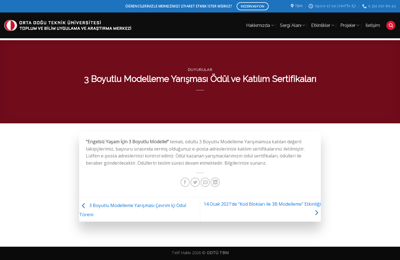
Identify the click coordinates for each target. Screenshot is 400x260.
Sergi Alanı (292, 23)
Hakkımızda (260, 23)
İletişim (373, 23)
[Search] (390, 23)
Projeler (349, 23)
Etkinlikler (322, 23)
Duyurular (200, 70)
